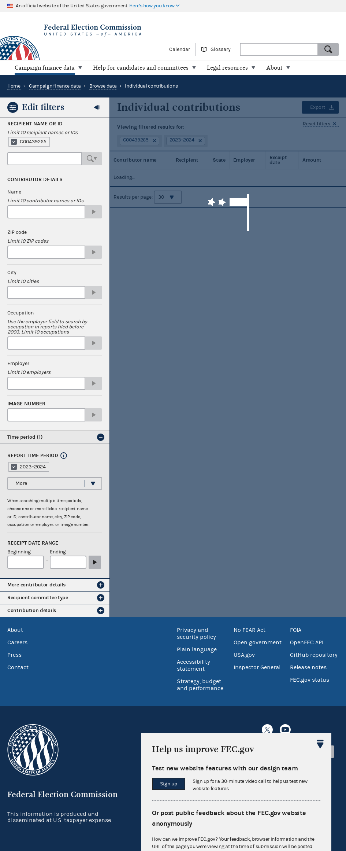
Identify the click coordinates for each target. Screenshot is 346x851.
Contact (18, 667)
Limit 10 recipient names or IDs (42, 132)
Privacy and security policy (196, 633)
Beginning (19, 552)
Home (14, 86)
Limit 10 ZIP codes (27, 241)
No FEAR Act (249, 630)
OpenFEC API (306, 642)
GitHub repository (314, 655)
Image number (26, 403)
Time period (25, 437)
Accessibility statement (193, 665)
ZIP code (17, 232)
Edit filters (43, 107)
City (11, 272)
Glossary (221, 49)
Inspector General (257, 667)
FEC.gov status (309, 680)
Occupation (20, 313)
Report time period (32, 455)
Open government (258, 642)
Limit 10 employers (29, 372)
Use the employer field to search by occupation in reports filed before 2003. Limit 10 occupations (47, 327)
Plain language (197, 649)
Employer (18, 363)
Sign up (168, 784)
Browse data (103, 86)
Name (14, 192)
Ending (58, 552)
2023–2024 (33, 467)
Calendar (179, 49)
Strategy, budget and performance (200, 685)
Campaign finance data (55, 86)
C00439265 (33, 142)
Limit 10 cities (23, 281)
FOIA (295, 630)
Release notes (308, 667)
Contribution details (31, 610)
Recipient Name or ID (35, 123)
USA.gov (244, 655)
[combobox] (279, 49)
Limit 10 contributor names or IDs (45, 200)
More (21, 483)
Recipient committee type (37, 597)
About (15, 630)
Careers (17, 642)
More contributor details (36, 585)
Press (14, 655)
